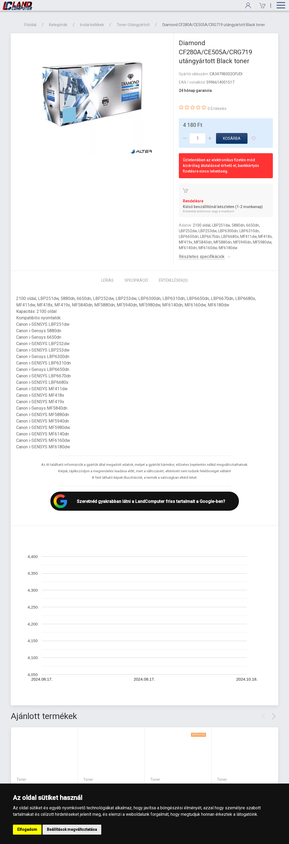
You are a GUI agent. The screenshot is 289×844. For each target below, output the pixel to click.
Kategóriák (58, 25)
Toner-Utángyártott (133, 25)
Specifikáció (136, 280)
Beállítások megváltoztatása (72, 829)
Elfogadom (27, 829)
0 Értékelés (217, 108)
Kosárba (232, 138)
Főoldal (30, 25)
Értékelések (173, 280)
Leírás (107, 280)
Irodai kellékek (92, 25)
